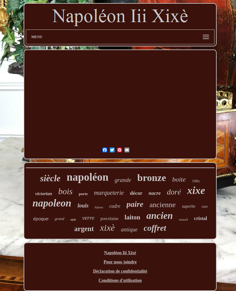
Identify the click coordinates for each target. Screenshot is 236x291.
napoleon (52, 203)
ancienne (162, 205)
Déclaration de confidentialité (120, 271)
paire (135, 204)
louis (82, 206)
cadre (114, 206)
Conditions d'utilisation (120, 280)
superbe (188, 206)
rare (205, 206)
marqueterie (109, 192)
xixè (107, 227)
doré (174, 192)
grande (123, 180)
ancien (159, 215)
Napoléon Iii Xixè (120, 252)
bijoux (99, 207)
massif (183, 219)
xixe (196, 190)
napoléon (87, 177)
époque (41, 218)
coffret (155, 228)
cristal (200, 218)
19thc (196, 181)
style (73, 219)
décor (136, 193)
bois (65, 191)
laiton (132, 217)
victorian (43, 193)
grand (59, 218)
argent (84, 229)
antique (129, 229)
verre (88, 217)
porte (83, 193)
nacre (154, 193)
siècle (50, 178)
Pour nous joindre (120, 262)
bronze (151, 177)
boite (179, 179)
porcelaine (109, 218)
